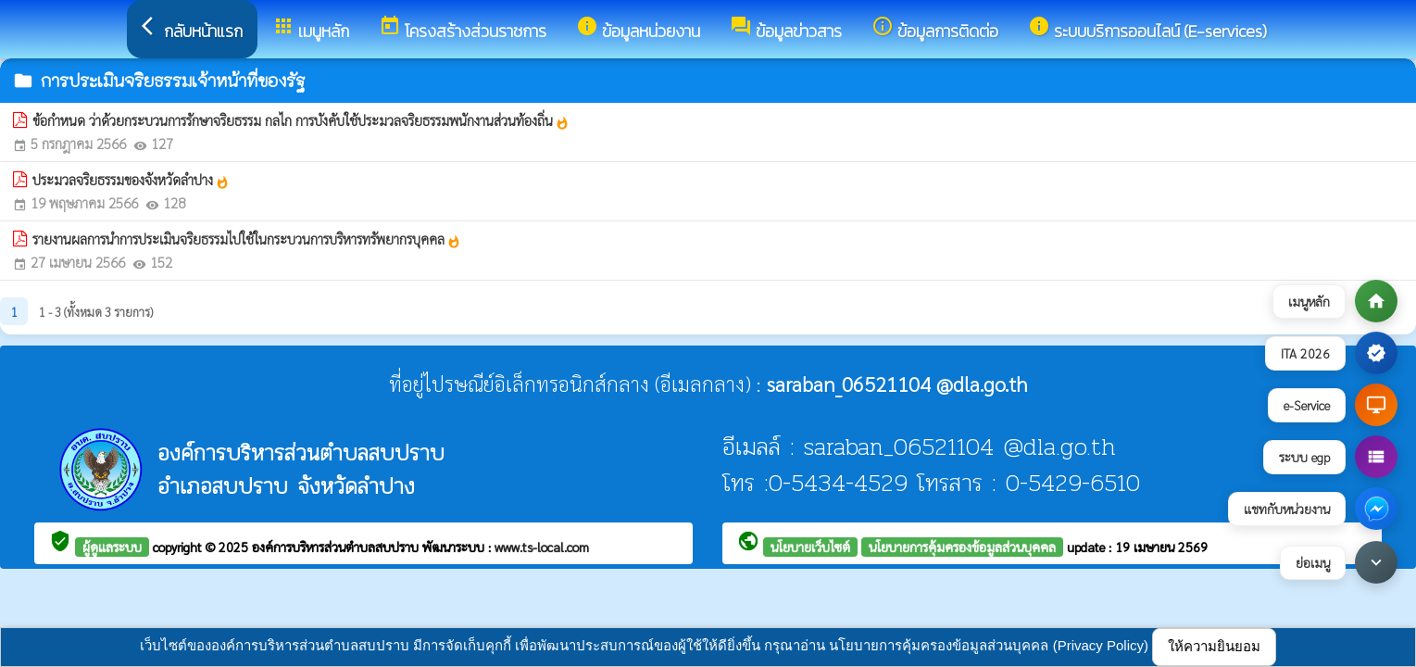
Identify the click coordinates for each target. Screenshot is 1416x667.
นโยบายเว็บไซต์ (810, 546)
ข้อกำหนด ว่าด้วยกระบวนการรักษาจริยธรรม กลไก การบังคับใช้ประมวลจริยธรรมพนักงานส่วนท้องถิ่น (301, 120)
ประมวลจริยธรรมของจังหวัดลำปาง (131, 179)
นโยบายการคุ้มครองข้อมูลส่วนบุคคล (962, 546)
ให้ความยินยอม (1214, 646)
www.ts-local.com (542, 546)
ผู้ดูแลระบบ (112, 546)
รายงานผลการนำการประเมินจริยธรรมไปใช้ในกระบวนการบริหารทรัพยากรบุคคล (246, 239)
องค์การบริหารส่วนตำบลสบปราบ (337, 546)
